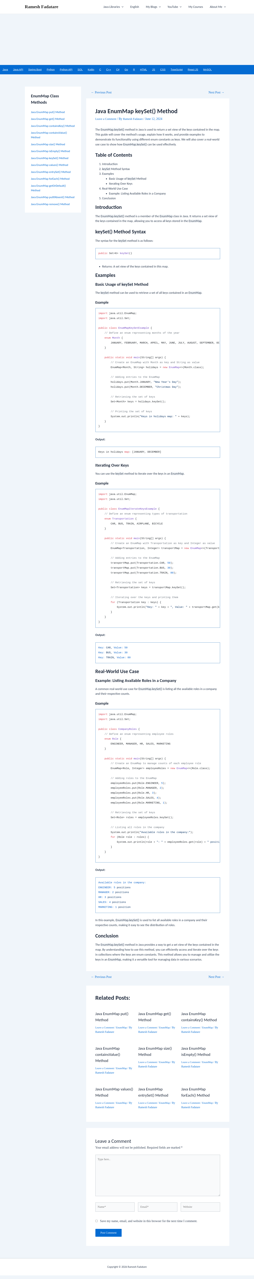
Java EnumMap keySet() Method (51, 163)
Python (51, 69)
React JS (193, 69)
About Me (218, 7)
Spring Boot (35, 69)
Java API (18, 69)
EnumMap (123, 1027)
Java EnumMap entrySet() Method (52, 177)
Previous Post (102, 92)
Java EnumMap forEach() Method (51, 183)
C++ (108, 69)
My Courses (196, 7)
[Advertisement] (127, 39)
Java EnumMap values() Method (51, 170)
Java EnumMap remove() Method (52, 213)
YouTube (176, 7)
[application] (125, 7)
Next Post (215, 92)
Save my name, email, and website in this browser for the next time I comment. (148, 1224)
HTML (143, 69)
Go (126, 69)
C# (117, 69)
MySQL (207, 69)
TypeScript (177, 69)
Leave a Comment (106, 119)
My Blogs (155, 7)
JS (153, 69)
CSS (162, 69)
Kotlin (91, 69)
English (137, 7)
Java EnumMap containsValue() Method (108, 1054)
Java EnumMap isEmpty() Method (52, 156)
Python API (66, 69)
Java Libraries (117, 7)
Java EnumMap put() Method (49, 112)
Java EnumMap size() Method (49, 149)
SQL (80, 69)
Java (5, 69)
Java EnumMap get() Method (49, 119)
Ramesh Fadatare (41, 6)
